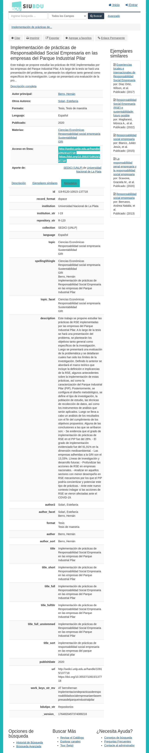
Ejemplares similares (44, 183)
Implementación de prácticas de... (31, 27)
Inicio (114, 5)
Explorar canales (70, 741)
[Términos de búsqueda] (28, 16)
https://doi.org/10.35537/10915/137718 (79, 158)
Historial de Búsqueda (29, 742)
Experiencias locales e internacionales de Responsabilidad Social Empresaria (124, 72)
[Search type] (67, 16)
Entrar (132, 5)
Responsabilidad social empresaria (79, 133)
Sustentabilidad (67, 137)
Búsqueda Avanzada (28, 746)
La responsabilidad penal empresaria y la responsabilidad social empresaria (124, 166)
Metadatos (70, 183)
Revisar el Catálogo (72, 737)
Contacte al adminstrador (119, 745)
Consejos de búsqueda (118, 737)
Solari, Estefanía (68, 101)
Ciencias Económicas (71, 129)
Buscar (96, 16)
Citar (17, 38)
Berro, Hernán (66, 93)
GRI (60, 141)
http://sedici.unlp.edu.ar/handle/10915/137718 (79, 150)
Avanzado (114, 16)
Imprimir (34, 38)
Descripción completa (23, 86)
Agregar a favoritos (80, 38)
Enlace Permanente (113, 38)
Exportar (54, 38)
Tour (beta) (67, 745)
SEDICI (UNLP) (73, 167)
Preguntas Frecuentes (117, 741)
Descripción (19, 183)
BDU (15, 6)
